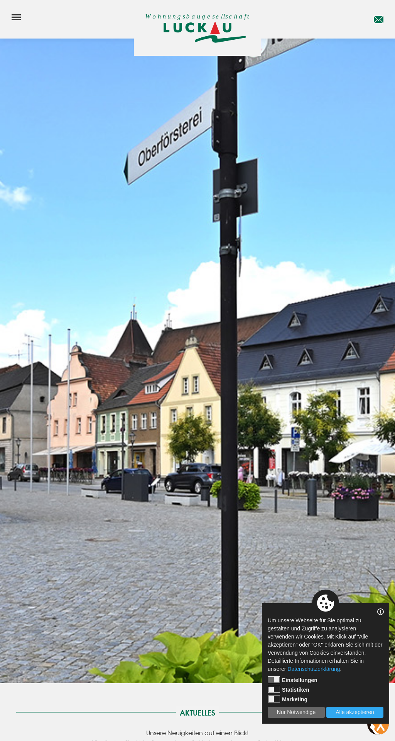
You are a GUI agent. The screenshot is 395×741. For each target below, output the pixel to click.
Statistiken (288, 689)
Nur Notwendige (296, 712)
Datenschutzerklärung (313, 669)
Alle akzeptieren (355, 712)
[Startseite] (197, 32)
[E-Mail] (378, 19)
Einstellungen (292, 679)
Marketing (287, 699)
